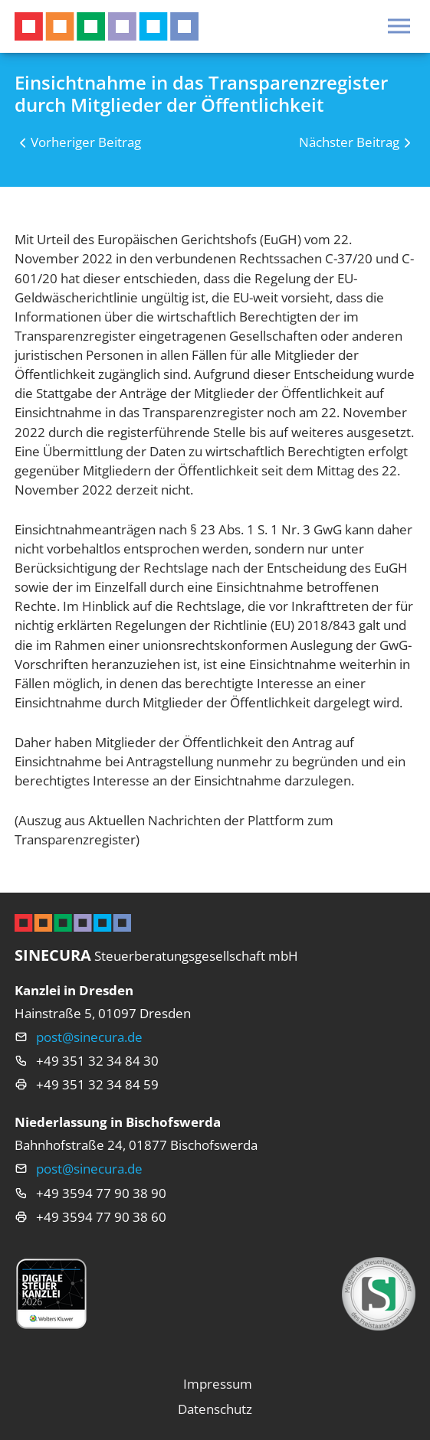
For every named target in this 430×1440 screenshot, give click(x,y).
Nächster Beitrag (349, 142)
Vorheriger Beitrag (86, 142)
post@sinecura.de (89, 1037)
